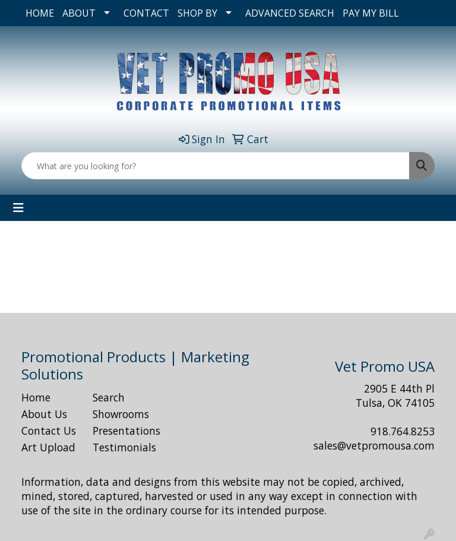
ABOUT (79, 13)
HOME (40, 13)
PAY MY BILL (371, 13)
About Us (44, 414)
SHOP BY (197, 13)
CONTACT (146, 13)
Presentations (121, 430)
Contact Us (48, 430)
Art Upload (48, 447)
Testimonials (121, 447)
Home (35, 397)
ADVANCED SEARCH (289, 13)
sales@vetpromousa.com (374, 445)
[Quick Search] (215, 165)
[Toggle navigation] (18, 208)
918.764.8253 (402, 431)
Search (109, 397)
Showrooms (121, 414)
